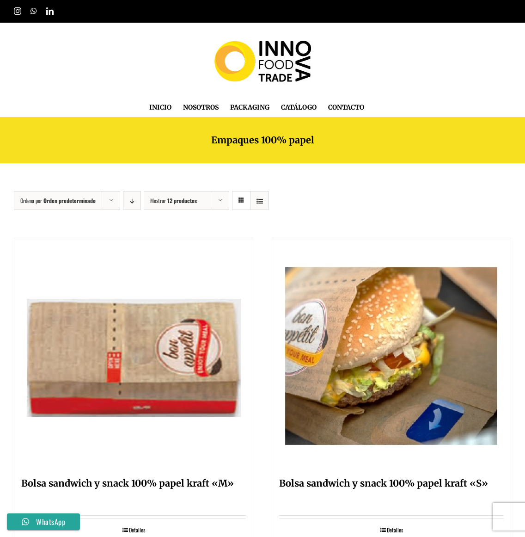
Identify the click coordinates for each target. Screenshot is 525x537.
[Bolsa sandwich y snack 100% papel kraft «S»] (391, 353)
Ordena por (58, 200)
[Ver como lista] (259, 200)
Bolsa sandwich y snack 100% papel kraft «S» (383, 483)
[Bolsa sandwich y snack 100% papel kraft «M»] (133, 353)
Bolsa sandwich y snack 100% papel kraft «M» (127, 483)
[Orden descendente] (132, 200)
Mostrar (173, 200)
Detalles (137, 530)
